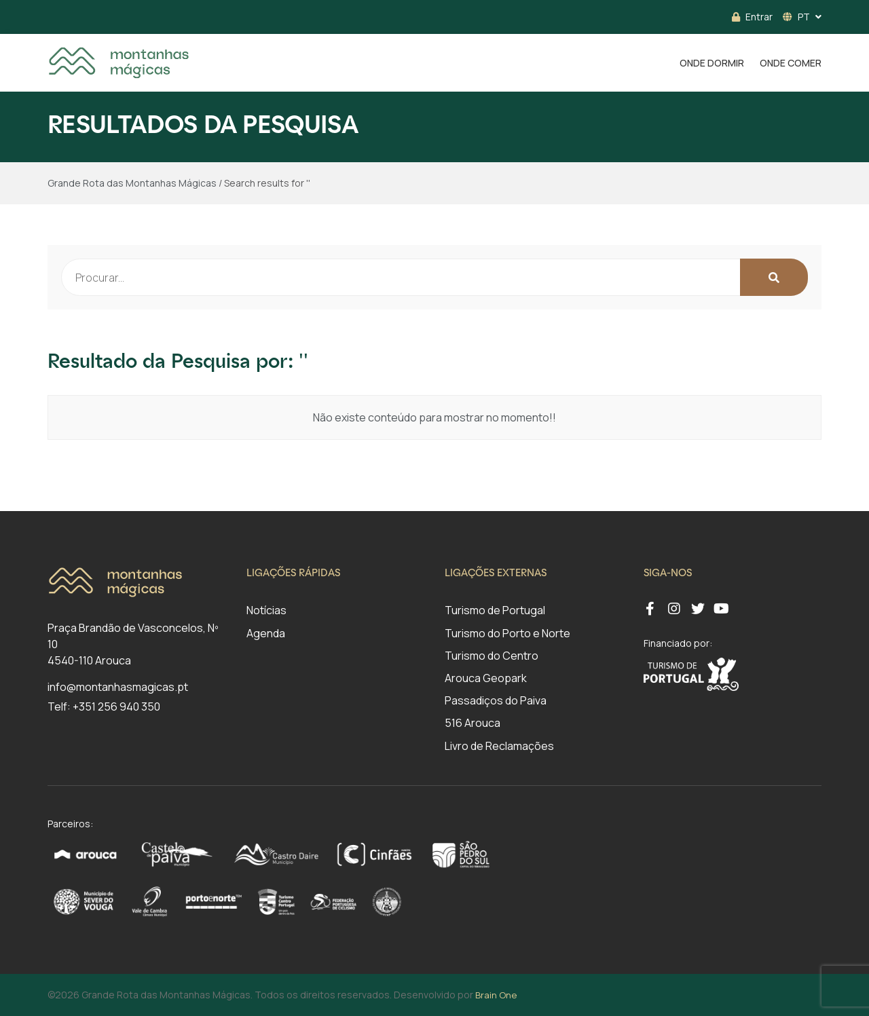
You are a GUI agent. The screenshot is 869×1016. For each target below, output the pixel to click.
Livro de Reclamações (499, 745)
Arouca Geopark (486, 678)
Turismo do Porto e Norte (507, 633)
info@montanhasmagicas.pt (118, 686)
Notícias (266, 610)
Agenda (265, 633)
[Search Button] (774, 277)
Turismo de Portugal (495, 610)
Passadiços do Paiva (496, 700)
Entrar (752, 16)
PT (796, 16)
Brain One (496, 995)
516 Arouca (472, 722)
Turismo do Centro (491, 655)
